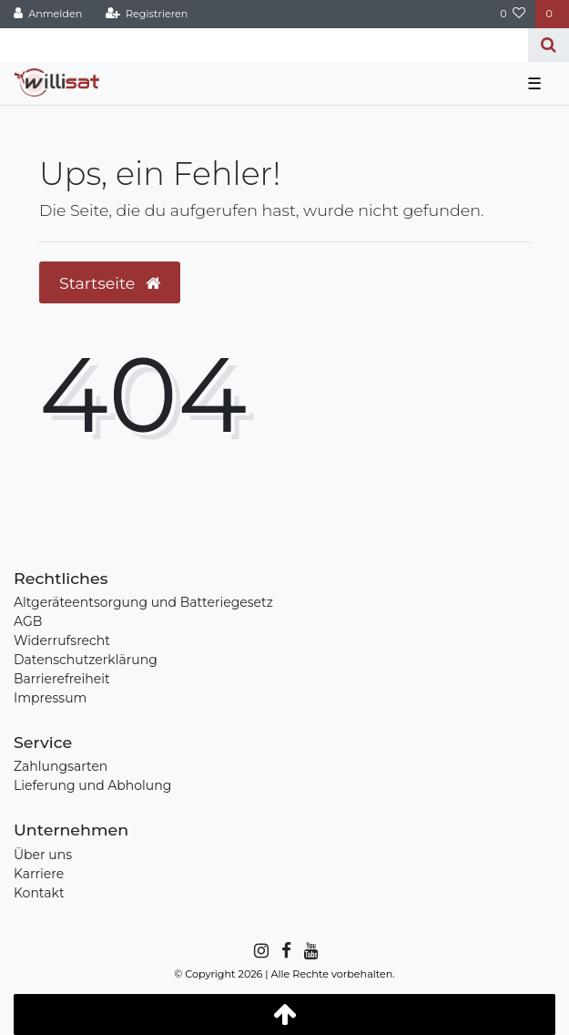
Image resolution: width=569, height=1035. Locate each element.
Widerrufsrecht (62, 640)
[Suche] (548, 45)
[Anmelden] (48, 14)
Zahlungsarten (60, 766)
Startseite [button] (109, 282)
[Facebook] (285, 951)
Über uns (43, 854)
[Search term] (264, 45)
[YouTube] (310, 951)
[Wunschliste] (512, 14)
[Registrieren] (146, 14)
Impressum (50, 698)
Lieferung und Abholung (92, 785)
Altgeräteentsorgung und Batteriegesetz (143, 602)
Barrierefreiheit (62, 679)
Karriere (39, 874)
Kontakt (39, 893)
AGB (28, 621)
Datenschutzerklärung (85, 659)
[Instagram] (260, 951)
